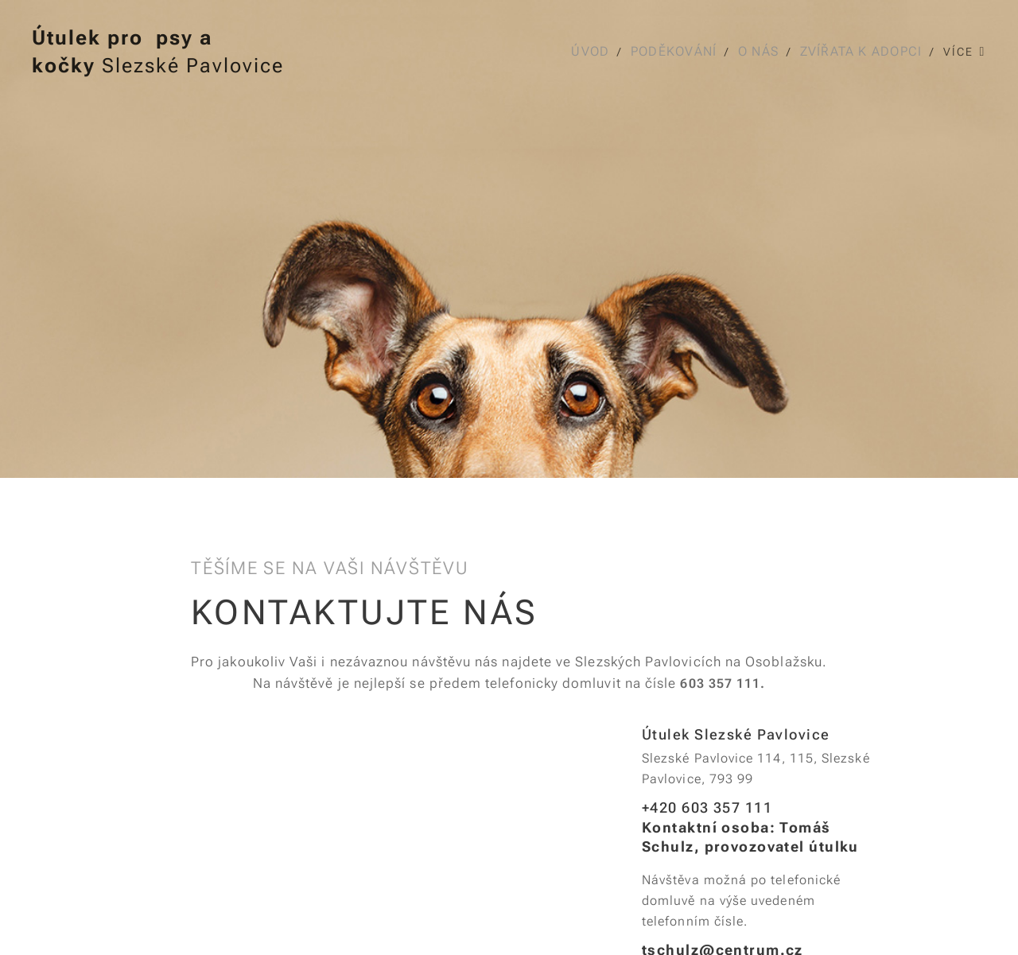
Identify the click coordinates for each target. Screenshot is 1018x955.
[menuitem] (592, 52)
